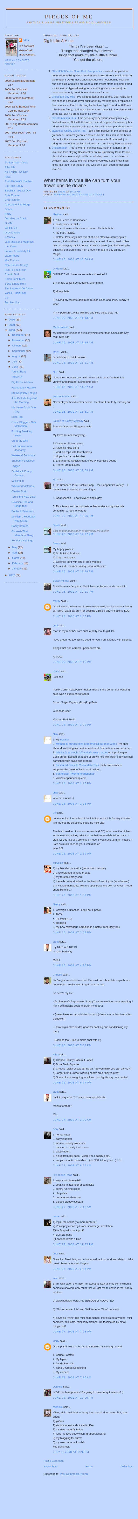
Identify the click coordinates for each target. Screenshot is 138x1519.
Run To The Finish (15, 269)
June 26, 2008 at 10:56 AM (73, 259)
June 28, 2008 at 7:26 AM (72, 1377)
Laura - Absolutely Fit (17, 251)
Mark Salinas (60, 327)
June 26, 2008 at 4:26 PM (72, 965)
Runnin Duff (12, 274)
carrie (56, 1216)
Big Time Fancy (14, 185)
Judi (55, 625)
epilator (64, 739)
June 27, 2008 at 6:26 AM (72, 1165)
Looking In (17, 480)
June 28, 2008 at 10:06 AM (73, 1397)
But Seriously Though (24, 392)
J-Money (10, 237)
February (18, 563)
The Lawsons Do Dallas (19, 288)
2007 (12, 575)
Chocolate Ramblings (17, 204)
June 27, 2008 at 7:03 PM (72, 1331)
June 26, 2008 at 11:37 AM (73, 387)
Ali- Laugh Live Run (16, 171)
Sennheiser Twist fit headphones (75, 773)
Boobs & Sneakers (22, 511)
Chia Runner (12, 195)
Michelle (58, 1406)
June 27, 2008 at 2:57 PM (72, 1268)
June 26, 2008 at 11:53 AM (73, 470)
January (17, 568)
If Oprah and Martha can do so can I (79, 195)
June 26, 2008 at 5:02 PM (72, 1045)
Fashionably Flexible (23, 387)
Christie (57, 974)
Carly (56, 1340)
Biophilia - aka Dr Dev (18, 190)
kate (55, 1278)
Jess (55, 1253)
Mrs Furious (12, 260)
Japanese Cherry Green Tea (69, 130)
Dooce (9, 209)
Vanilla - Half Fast (15, 292)
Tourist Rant (18, 371)
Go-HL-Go (11, 227)
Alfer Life (10, 167)
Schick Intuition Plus (64, 118)
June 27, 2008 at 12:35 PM (73, 1244)
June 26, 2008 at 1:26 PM (72, 803)
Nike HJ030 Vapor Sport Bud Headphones (77, 71)
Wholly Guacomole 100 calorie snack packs (82, 752)
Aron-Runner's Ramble (18, 181)
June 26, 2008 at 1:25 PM (72, 783)
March (16, 557)
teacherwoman (61, 396)
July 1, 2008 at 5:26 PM (71, 1451)
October (17, 345)
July (15, 361)
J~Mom (57, 268)
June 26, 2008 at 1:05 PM (72, 616)
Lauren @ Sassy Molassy (68, 420)
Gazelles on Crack (16, 218)
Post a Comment (54, 1460)
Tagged (15, 465)
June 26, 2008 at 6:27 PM (72, 1082)
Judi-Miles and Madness (19, 241)
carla (56, 941)
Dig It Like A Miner (22, 382)
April (15, 552)
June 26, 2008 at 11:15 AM (73, 342)
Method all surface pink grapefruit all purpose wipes (86, 743)
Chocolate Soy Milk (63, 96)
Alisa (56, 1054)
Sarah (56, 525)
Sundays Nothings (22, 540)
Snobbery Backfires (23, 460)
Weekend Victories (22, 486)
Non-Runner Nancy (16, 265)
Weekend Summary (23, 455)
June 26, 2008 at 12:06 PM (73, 515)
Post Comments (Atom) (74, 1473)
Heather (57, 214)
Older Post (127, 1466)
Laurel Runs (12, 255)
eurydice (58, 862)
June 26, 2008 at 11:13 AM (73, 317)
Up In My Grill (19, 440)
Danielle (58, 1386)
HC (55, 479)
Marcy (56, 600)
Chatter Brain (19, 491)
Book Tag (16, 416)
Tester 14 (16, 376)
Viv (55, 812)
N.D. (55, 372)
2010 (12, 319)
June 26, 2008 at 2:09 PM (72, 932)
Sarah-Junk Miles (15, 279)
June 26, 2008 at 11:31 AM (73, 362)
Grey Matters (12, 232)
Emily (8, 213)
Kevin (56, 671)
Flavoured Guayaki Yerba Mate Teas (77, 765)
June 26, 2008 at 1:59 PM (72, 853)
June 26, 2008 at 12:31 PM (73, 591)
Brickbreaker (60, 147)
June (15, 366)
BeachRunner (61, 580)
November (18, 340)
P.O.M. (26, 40)
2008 (12, 330)
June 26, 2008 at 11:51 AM (73, 411)
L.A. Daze (10, 246)
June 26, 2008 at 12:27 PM (73, 534)
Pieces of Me (69, 17)
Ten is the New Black (23, 496)
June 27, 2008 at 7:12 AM (72, 1207)
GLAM (8, 223)
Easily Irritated (19, 525)
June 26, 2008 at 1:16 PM (72, 661)
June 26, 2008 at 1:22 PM (72, 724)
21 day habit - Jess (16, 162)
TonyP (56, 351)
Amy (55, 1129)
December (18, 334)
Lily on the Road (62, 1174)
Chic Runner (12, 199)
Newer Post (50, 1466)
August (16, 356)
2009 (12, 324)
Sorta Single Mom (15, 283)
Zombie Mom (12, 302)
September (19, 350)
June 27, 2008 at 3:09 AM (72, 1119)
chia (55, 734)
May (15, 547)
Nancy (57, 904)
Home (89, 1466)
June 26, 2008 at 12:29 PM (73, 571)
